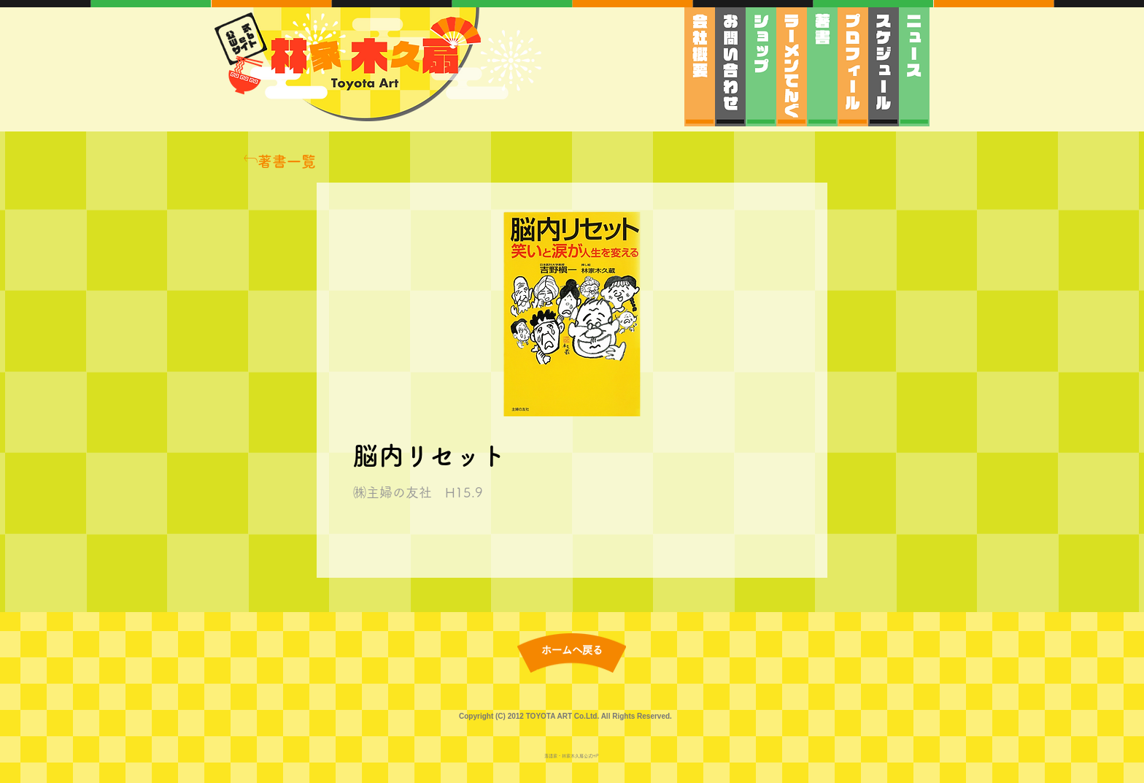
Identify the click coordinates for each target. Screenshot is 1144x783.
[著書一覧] (279, 161)
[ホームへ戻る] (572, 651)
